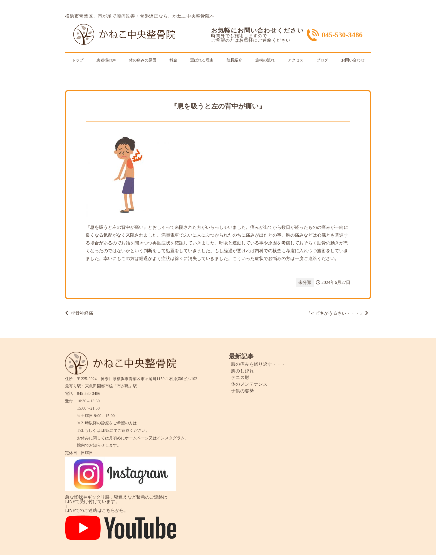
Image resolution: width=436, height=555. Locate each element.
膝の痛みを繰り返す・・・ (258, 364)
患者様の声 (106, 60)
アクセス (295, 60)
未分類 (304, 282)
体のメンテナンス (249, 384)
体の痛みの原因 (142, 60)
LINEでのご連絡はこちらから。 (96, 510)
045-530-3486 (342, 35)
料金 (173, 60)
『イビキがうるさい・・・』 (335, 313)
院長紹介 (234, 60)
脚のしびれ (242, 370)
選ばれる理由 (202, 60)
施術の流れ (265, 60)
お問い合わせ (353, 60)
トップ (77, 60)
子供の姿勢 (242, 390)
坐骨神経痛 (82, 313)
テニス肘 (240, 377)
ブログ (322, 60)
